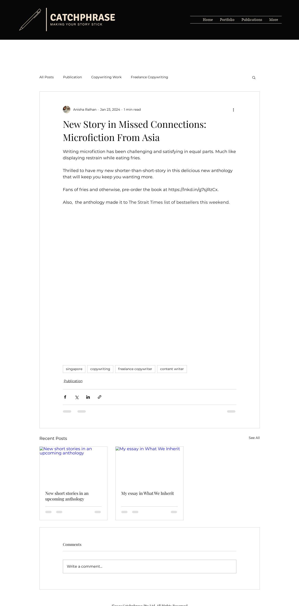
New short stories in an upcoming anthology (67, 496)
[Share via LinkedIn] (88, 397)
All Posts (46, 77)
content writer (172, 369)
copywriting (100, 369)
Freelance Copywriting (149, 77)
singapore (74, 369)
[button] (254, 77)
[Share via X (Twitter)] (76, 397)
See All (254, 438)
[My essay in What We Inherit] (149, 466)
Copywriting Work (106, 77)
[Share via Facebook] (65, 397)
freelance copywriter (135, 369)
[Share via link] (99, 397)
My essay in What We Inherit (147, 493)
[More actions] (233, 109)
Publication (72, 77)
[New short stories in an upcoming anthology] (73, 466)
